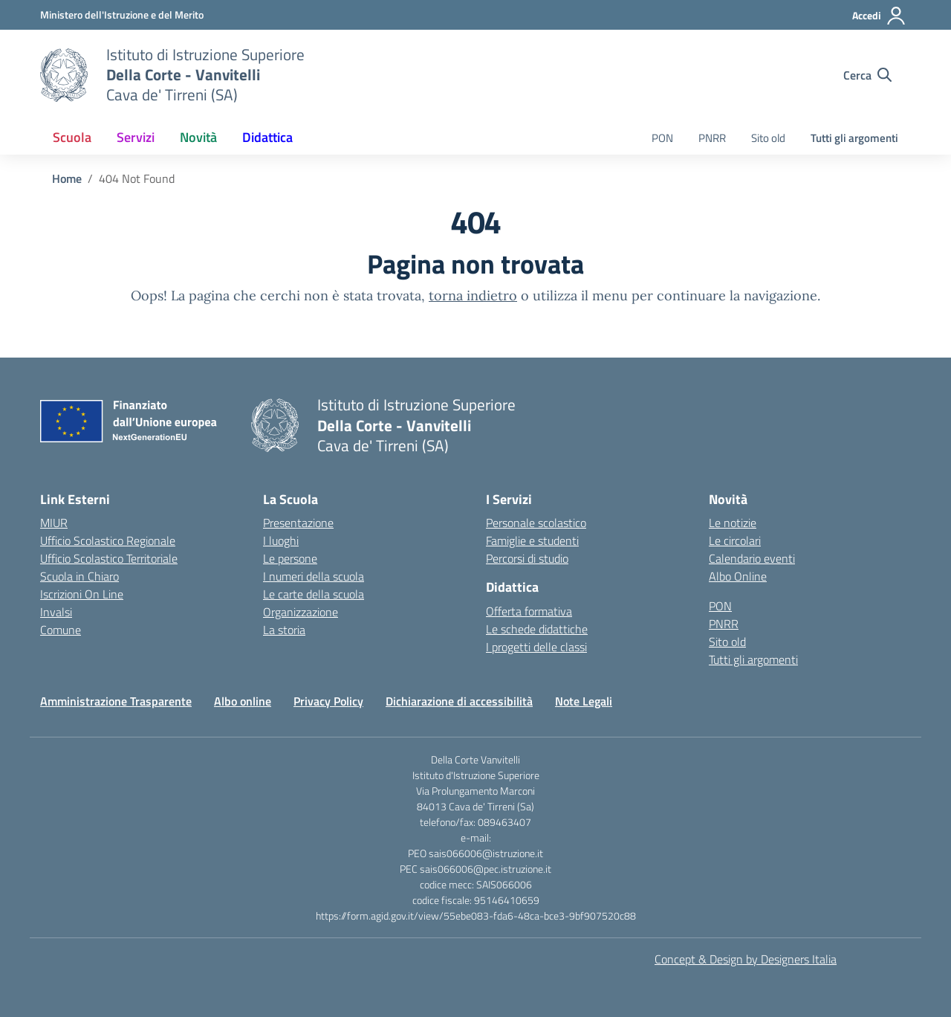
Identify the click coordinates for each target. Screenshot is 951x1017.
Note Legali (583, 701)
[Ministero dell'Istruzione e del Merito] (122, 14)
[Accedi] (879, 15)
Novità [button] (198, 137)
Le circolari (735, 540)
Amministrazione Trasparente (116, 701)
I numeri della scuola (313, 576)
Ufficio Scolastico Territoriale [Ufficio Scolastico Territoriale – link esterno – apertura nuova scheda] (109, 558)
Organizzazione (300, 612)
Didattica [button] (267, 137)
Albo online (242, 701)
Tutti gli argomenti (854, 137)
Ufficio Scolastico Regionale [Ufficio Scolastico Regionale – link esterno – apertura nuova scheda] (107, 540)
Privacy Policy (328, 701)
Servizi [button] (136, 137)
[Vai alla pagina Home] (67, 178)
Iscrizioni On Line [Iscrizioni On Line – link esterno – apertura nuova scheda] (81, 594)
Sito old (768, 137)
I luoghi (281, 540)
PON (662, 137)
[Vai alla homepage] (64, 75)
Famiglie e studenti (532, 540)
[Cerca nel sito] (867, 75)
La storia (284, 630)
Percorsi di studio (527, 558)
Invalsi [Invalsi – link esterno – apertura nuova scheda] (56, 612)
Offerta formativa (529, 611)
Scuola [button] (72, 137)
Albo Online (738, 576)
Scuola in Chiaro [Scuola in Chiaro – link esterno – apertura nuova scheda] (79, 576)
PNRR (712, 137)
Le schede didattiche (537, 629)
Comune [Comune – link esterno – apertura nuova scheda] (60, 630)
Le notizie (732, 523)
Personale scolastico (536, 523)
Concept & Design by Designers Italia (746, 959)
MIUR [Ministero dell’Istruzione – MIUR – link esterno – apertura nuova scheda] (54, 523)
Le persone (290, 558)
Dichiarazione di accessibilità (459, 701)
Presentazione (298, 523)
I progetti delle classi (536, 647)
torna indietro (473, 295)
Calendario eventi (752, 558)
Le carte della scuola (313, 594)
